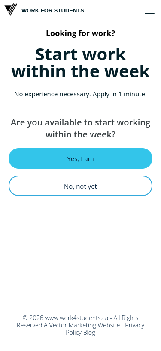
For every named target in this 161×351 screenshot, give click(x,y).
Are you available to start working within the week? (80, 128)
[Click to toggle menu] (150, 11)
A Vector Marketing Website (82, 325)
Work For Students (44, 9)
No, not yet (80, 186)
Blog (89, 332)
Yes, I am (80, 158)
